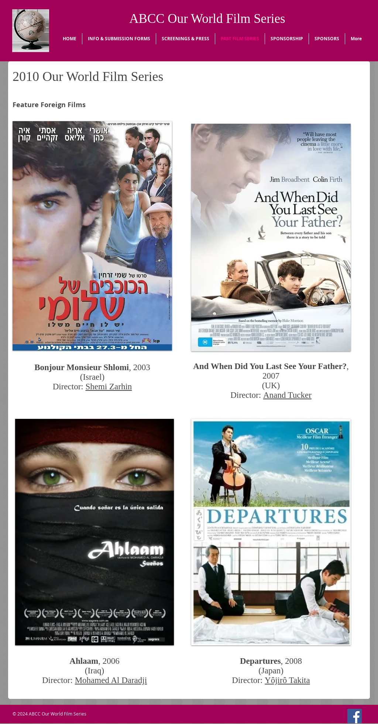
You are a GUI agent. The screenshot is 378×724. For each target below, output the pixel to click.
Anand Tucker (287, 395)
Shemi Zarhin (108, 386)
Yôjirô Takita (287, 680)
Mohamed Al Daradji (111, 680)
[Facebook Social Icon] (354, 716)
